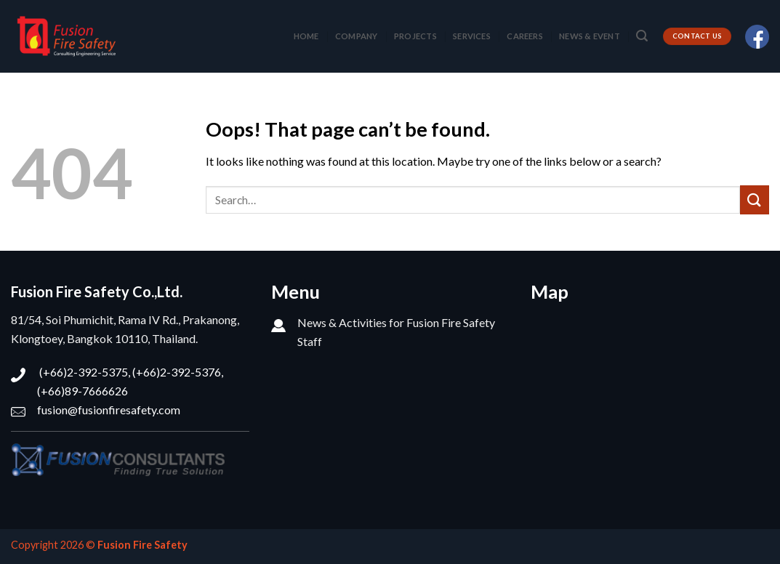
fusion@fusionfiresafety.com (108, 409)
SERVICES (472, 36)
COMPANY (356, 36)
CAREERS (525, 36)
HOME (306, 36)
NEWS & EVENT (589, 36)
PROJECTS (415, 36)
